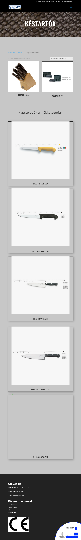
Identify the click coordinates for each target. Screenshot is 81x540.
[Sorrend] (61, 58)
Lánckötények (13, 507)
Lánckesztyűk (12, 505)
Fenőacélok (12, 512)
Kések (10, 510)
